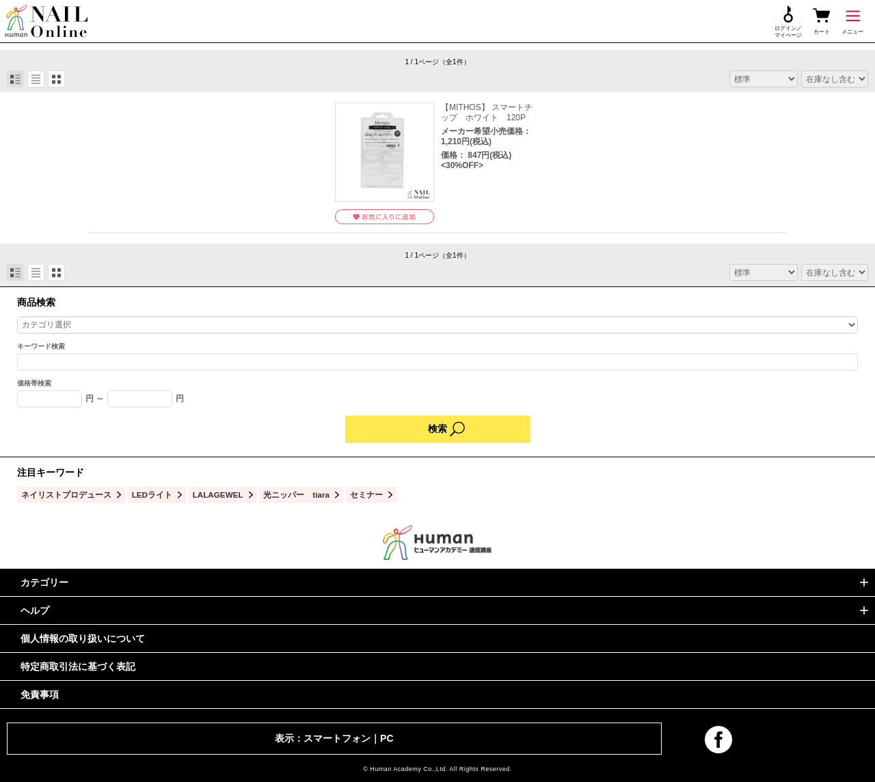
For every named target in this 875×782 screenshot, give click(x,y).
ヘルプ (35, 610)
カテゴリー (44, 582)
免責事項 (40, 694)
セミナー (366, 494)
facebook (718, 739)
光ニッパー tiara (296, 494)
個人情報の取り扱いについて (83, 638)
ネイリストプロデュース (66, 494)
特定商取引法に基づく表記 (78, 666)
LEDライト (152, 494)
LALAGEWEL (218, 494)
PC (386, 738)
